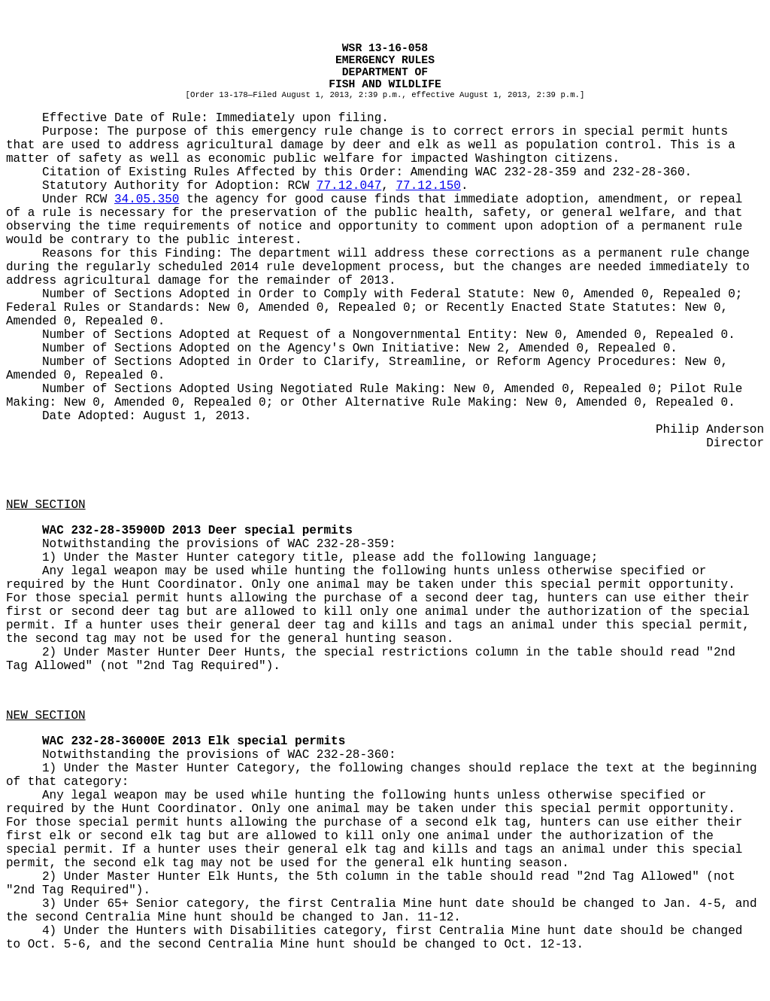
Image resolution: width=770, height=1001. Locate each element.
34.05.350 (146, 199)
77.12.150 (428, 186)
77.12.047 (349, 186)
